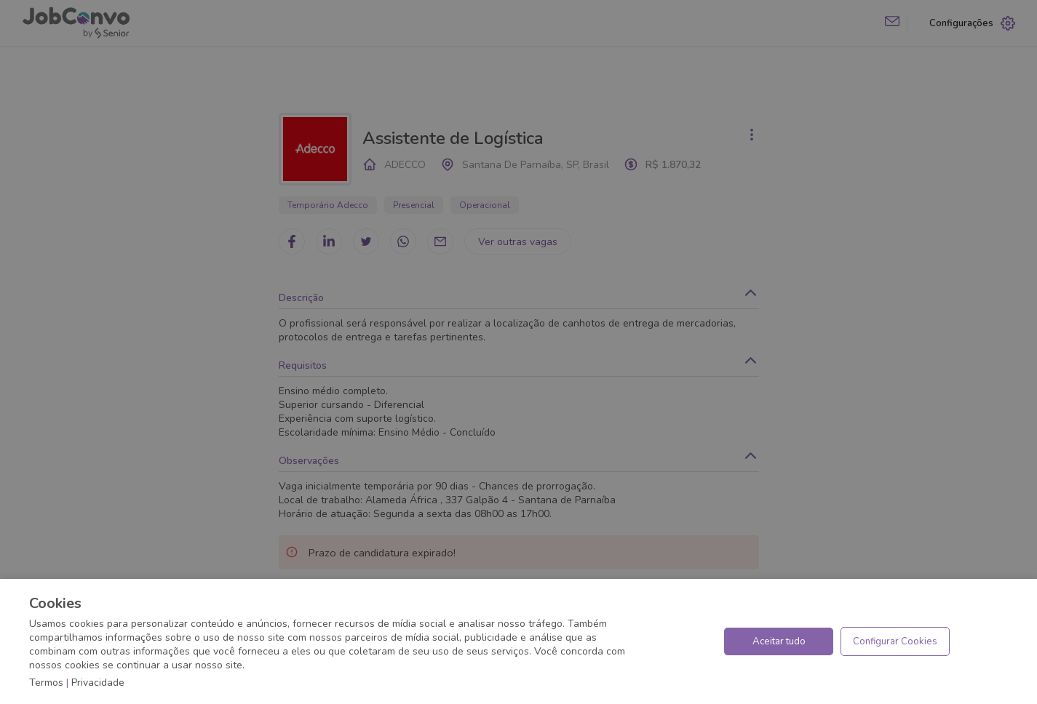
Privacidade (97, 682)
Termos (46, 682)
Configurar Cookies (895, 641)
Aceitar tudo (779, 641)
